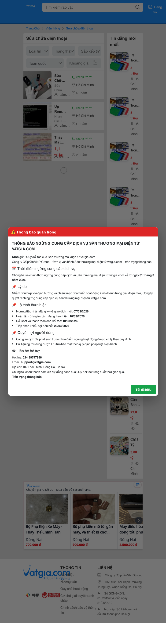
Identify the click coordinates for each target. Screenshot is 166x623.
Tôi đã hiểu (143, 389)
